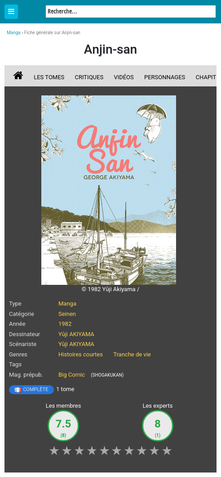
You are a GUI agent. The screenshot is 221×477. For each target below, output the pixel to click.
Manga (31, 12)
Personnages (164, 77)
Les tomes (49, 77)
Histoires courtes (80, 354)
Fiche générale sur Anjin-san (52, 32)
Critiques (89, 77)
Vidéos (123, 77)
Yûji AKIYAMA (76, 334)
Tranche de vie (132, 354)
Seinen (67, 313)
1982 (64, 323)
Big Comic (71, 374)
